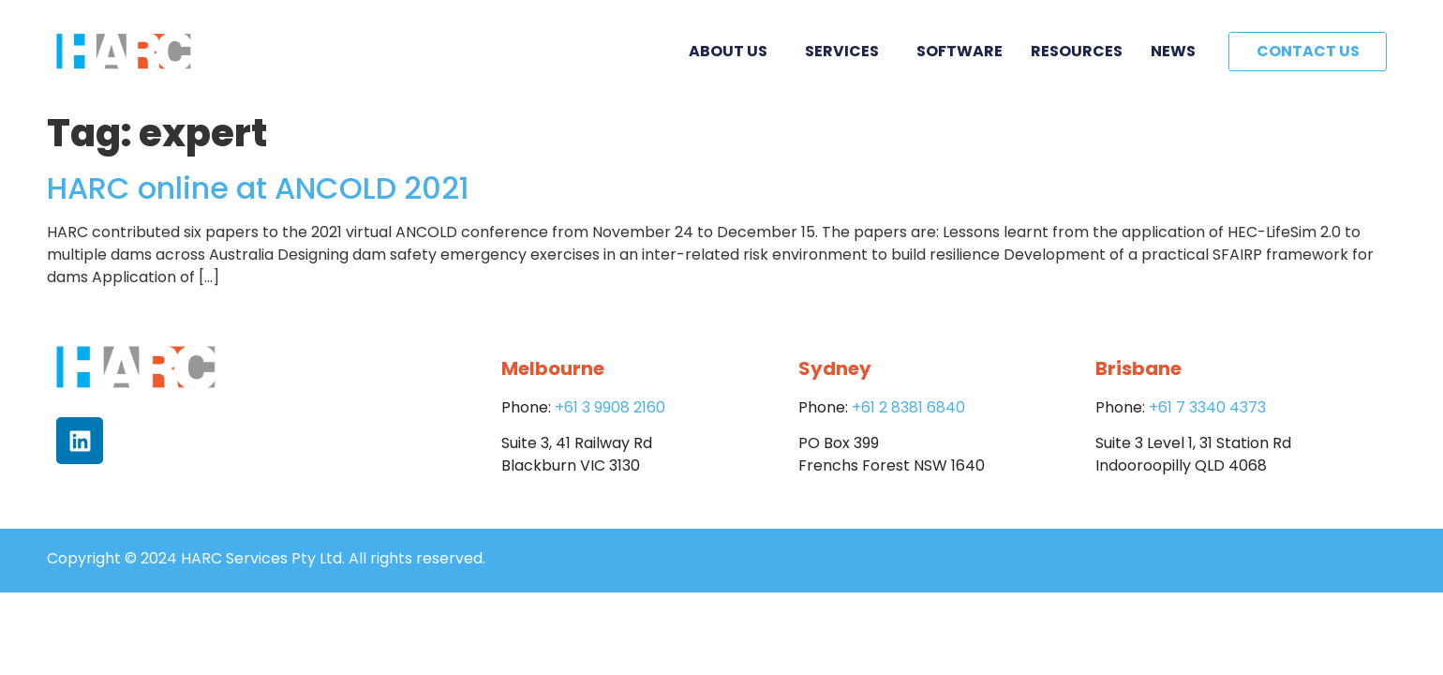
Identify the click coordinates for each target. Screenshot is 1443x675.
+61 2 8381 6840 (908, 407)
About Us (733, 51)
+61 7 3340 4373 (1207, 407)
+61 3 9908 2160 (610, 407)
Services (846, 51)
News (1173, 51)
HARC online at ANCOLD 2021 (258, 188)
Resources (1077, 51)
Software (959, 51)
